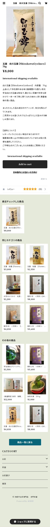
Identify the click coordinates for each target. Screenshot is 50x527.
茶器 (4, 467)
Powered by (25, 501)
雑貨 (4, 484)
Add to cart (25, 164)
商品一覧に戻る (25, 442)
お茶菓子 (6, 475)
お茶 (4, 459)
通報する (44, 179)
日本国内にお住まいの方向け (25, 172)
